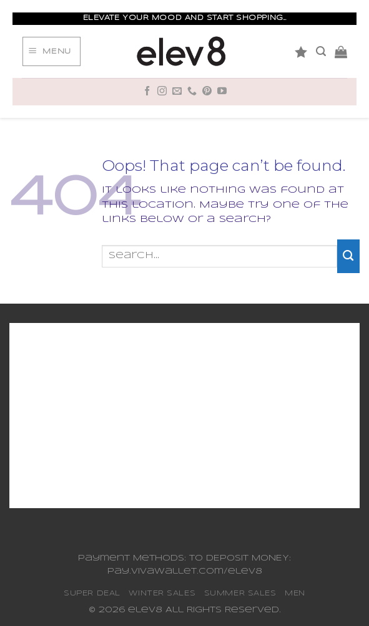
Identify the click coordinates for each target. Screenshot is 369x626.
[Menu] (51, 52)
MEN (295, 593)
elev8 (145, 610)
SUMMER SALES (240, 593)
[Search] (321, 51)
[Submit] (348, 256)
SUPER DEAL (92, 593)
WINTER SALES (162, 593)
